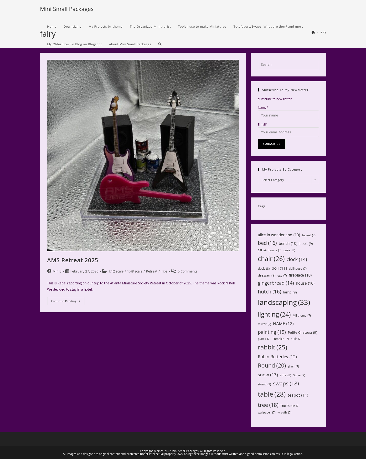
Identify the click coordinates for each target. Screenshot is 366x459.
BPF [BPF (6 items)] (262, 250)
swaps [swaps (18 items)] (286, 383)
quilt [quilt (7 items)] (296, 339)
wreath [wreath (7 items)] (284, 412)
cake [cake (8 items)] (289, 250)
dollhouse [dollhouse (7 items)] (298, 268)
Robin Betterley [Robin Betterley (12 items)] (277, 356)
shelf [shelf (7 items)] (293, 366)
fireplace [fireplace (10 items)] (300, 275)
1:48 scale (134, 271)
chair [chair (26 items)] (271, 259)
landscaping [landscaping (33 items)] (284, 302)
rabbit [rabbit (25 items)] (272, 347)
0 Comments (187, 271)
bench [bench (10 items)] (288, 243)
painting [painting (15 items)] (272, 332)
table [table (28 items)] (272, 394)
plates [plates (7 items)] (264, 339)
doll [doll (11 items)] (279, 268)
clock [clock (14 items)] (297, 259)
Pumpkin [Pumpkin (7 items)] (281, 339)
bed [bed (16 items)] (267, 242)
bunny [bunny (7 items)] (274, 250)
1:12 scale (116, 271)
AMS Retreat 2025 (72, 260)
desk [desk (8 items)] (264, 268)
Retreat (151, 271)
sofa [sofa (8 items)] (285, 375)
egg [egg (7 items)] (282, 275)
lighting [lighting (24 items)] (274, 314)
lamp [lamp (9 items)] (290, 292)
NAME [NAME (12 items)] (283, 323)
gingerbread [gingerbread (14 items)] (276, 283)
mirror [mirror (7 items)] (264, 324)
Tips (164, 271)
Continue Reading (68, 302)
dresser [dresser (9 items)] (267, 275)
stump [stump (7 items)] (264, 384)
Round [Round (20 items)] (272, 365)
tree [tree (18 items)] (268, 405)
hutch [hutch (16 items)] (269, 291)
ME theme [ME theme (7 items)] (302, 315)
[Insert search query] (288, 64)
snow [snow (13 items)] (268, 375)
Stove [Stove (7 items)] (299, 375)
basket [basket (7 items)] (308, 235)
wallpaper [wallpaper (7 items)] (267, 412)
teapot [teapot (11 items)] (298, 395)
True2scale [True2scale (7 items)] (289, 406)
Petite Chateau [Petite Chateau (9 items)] (302, 332)
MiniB (57, 271)
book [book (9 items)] (306, 243)
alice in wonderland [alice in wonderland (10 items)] (279, 235)
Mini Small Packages (67, 9)
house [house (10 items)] (305, 283)
